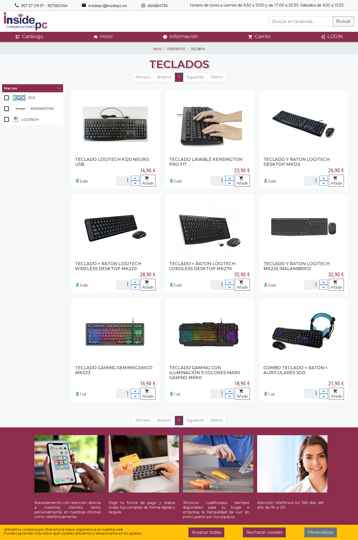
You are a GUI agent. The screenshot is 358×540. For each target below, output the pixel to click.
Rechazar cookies (264, 532)
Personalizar (321, 532)
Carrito (259, 37)
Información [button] (180, 36)
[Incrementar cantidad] (135, 178)
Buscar (343, 21)
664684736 (154, 5)
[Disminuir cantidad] (135, 183)
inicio (157, 49)
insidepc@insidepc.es (104, 5)
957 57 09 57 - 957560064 (40, 5)
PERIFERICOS (176, 49)
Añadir (148, 181)
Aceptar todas (206, 532)
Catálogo (29, 37)
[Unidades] (127, 181)
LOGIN (332, 37)
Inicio (103, 37)
